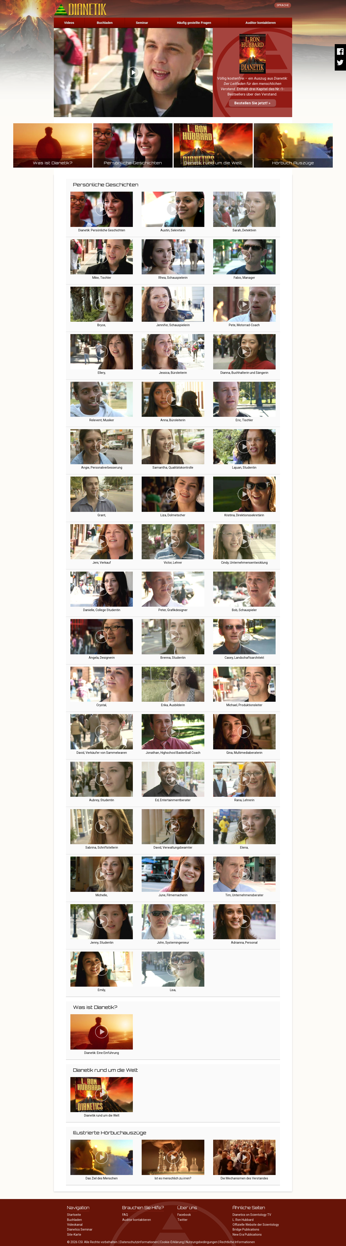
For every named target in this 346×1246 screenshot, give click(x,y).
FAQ (125, 1214)
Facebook (184, 1214)
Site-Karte (74, 1234)
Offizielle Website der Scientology (256, 1224)
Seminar (142, 22)
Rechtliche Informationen (237, 1242)
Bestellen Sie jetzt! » (252, 103)
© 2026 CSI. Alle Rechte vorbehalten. (92, 1242)
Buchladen (105, 22)
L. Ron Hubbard (243, 1220)
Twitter (182, 1220)
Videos (69, 22)
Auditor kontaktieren (261, 22)
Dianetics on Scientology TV (252, 1214)
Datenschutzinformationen (139, 1242)
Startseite (74, 1214)
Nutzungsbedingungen (202, 1242)
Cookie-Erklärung (172, 1242)
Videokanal (75, 1224)
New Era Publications (247, 1234)
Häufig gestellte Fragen (194, 22)
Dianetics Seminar (79, 1229)
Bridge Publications (246, 1229)
